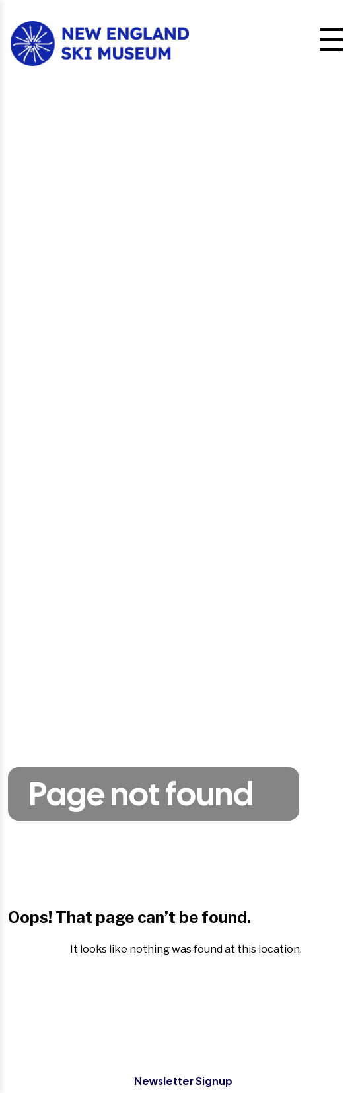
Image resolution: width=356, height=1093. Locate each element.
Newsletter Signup (183, 1081)
